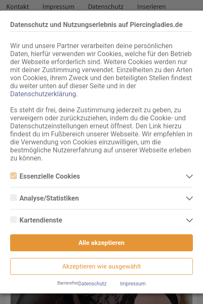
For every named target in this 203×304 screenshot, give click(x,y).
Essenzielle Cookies (45, 176)
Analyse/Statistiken (44, 198)
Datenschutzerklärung (43, 94)
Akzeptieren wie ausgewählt (101, 266)
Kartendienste (36, 220)
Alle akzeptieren (102, 243)
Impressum (132, 284)
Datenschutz (92, 284)
